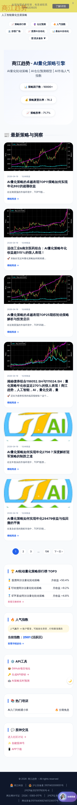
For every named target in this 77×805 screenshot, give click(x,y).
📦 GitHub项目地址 (19, 666)
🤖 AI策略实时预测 (18, 679)
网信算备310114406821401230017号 (40, 799)
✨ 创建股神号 (16, 741)
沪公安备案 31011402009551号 (46, 783)
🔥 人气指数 (59, 22)
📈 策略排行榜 (18, 22)
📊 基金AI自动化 (60, 30)
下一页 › (58, 549)
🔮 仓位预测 (39, 22)
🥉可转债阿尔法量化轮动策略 (25, 586)
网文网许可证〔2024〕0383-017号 (24, 794)
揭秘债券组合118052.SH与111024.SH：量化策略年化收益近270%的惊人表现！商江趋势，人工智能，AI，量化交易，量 (37, 384)
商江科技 (16, 784)
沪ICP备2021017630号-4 (36, 789)
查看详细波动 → (16, 642)
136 (47, 549)
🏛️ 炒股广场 (14, 30)
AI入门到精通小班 (18, 708)
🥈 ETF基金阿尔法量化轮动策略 (26, 594)
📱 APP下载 (15, 747)
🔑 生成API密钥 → (18, 673)
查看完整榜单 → (16, 600)
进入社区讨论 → (17, 735)
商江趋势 (32, 777)
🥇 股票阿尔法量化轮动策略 (24, 578)
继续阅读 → (13, 197)
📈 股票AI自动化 (36, 30)
